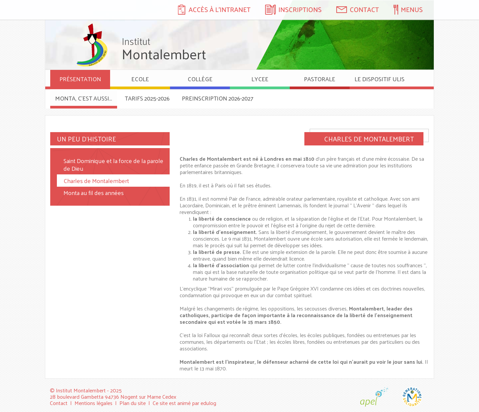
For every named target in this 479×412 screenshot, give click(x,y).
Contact (59, 403)
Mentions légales (93, 403)
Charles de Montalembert (96, 180)
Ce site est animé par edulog (184, 403)
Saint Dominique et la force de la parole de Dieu (113, 164)
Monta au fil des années (94, 192)
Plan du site (132, 403)
